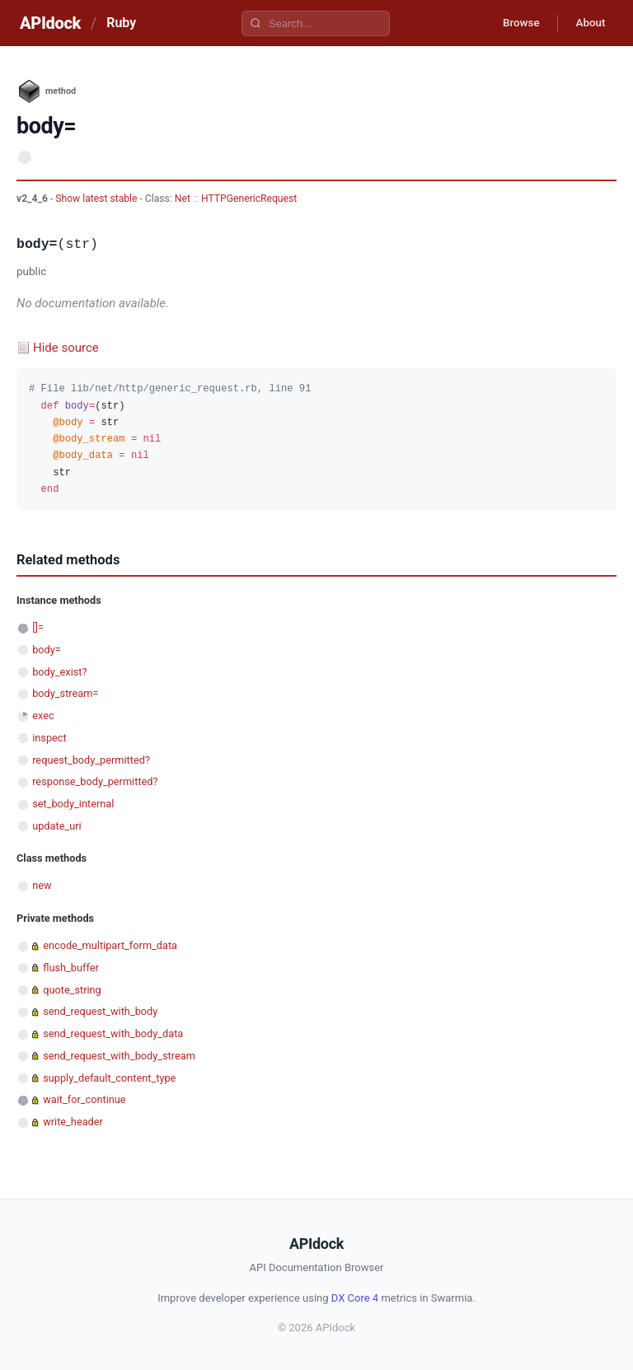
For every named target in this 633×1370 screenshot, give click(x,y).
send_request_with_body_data (113, 1033)
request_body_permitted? (91, 760)
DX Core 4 (354, 1298)
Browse (513, 23)
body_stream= (65, 693)
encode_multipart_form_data (110, 945)
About (587, 23)
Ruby (121, 22)
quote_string (72, 990)
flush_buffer (71, 967)
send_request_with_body (100, 1011)
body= (46, 649)
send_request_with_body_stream (119, 1056)
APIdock (50, 23)
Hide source (66, 347)
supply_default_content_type (109, 1078)
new (41, 885)
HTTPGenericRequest (249, 198)
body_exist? (59, 672)
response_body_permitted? (94, 781)
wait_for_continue (84, 1099)
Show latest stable (97, 198)
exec (43, 715)
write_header (73, 1121)
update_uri (56, 826)
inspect (49, 738)
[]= (38, 627)
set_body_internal (73, 803)
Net (182, 198)
